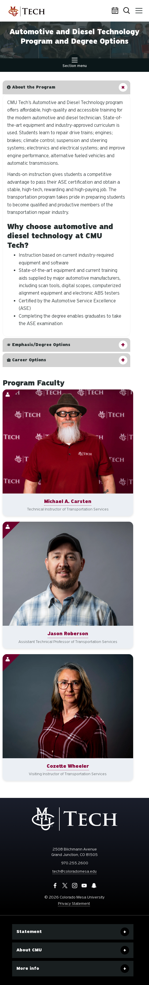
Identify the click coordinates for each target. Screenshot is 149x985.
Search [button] (127, 11)
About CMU (29, 950)
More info (27, 968)
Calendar (116, 11)
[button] (66, 87)
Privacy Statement (74, 903)
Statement (29, 931)
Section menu (75, 63)
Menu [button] (138, 8)
